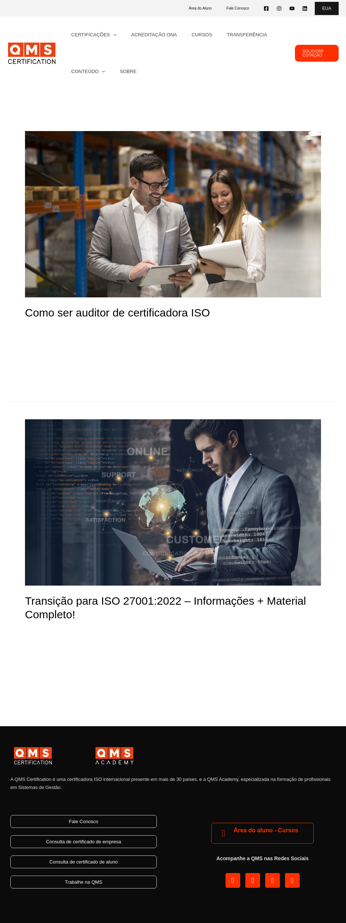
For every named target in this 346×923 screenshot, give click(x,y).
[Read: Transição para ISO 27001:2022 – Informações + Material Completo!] (173, 502)
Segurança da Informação (148, 631)
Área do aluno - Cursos (266, 830)
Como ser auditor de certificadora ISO (117, 313)
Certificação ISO (104, 329)
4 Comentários (44, 631)
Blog (74, 329)
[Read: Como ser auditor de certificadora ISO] (173, 214)
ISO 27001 (97, 631)
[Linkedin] (304, 8)
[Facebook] (266, 8)
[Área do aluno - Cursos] (223, 833)
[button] (327, 8)
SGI (134, 329)
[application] (110, 35)
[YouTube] (292, 8)
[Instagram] (279, 8)
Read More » (42, 373)
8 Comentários (44, 329)
